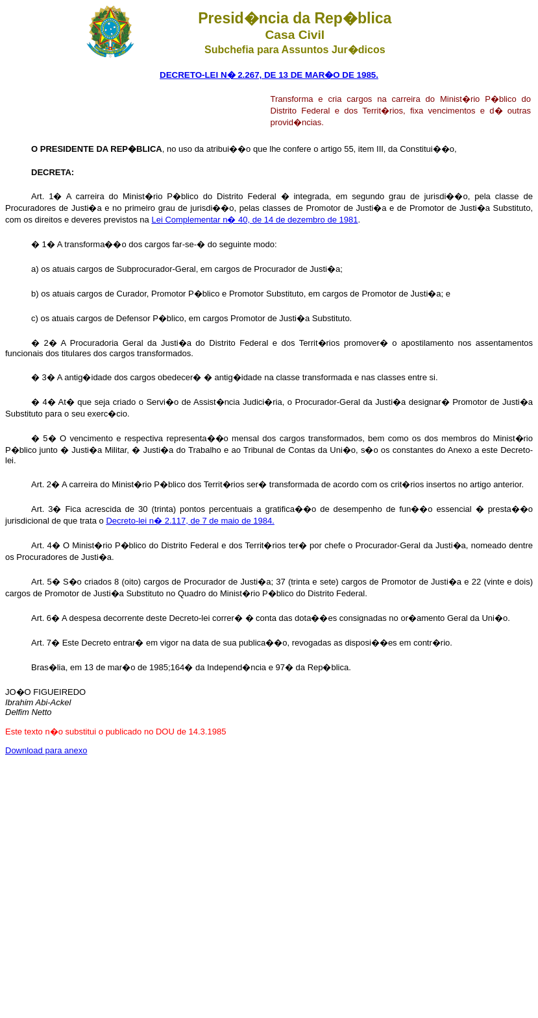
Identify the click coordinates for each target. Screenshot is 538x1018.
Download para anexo (46, 750)
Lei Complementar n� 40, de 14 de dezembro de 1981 (254, 219)
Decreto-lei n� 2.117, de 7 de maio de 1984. (190, 521)
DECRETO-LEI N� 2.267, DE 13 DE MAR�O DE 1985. (269, 75)
